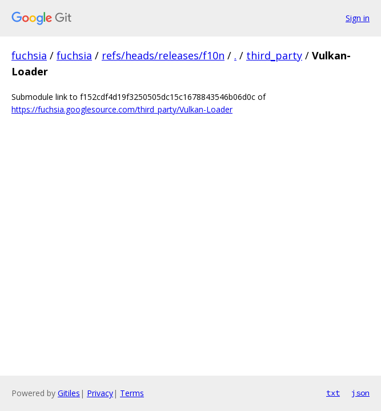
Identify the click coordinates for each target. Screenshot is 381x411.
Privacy (100, 393)
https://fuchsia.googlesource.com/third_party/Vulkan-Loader (121, 109)
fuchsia (29, 55)
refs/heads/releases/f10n (163, 55)
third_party (274, 55)
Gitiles (69, 393)
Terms (132, 393)
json (360, 393)
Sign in (358, 18)
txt (333, 393)
